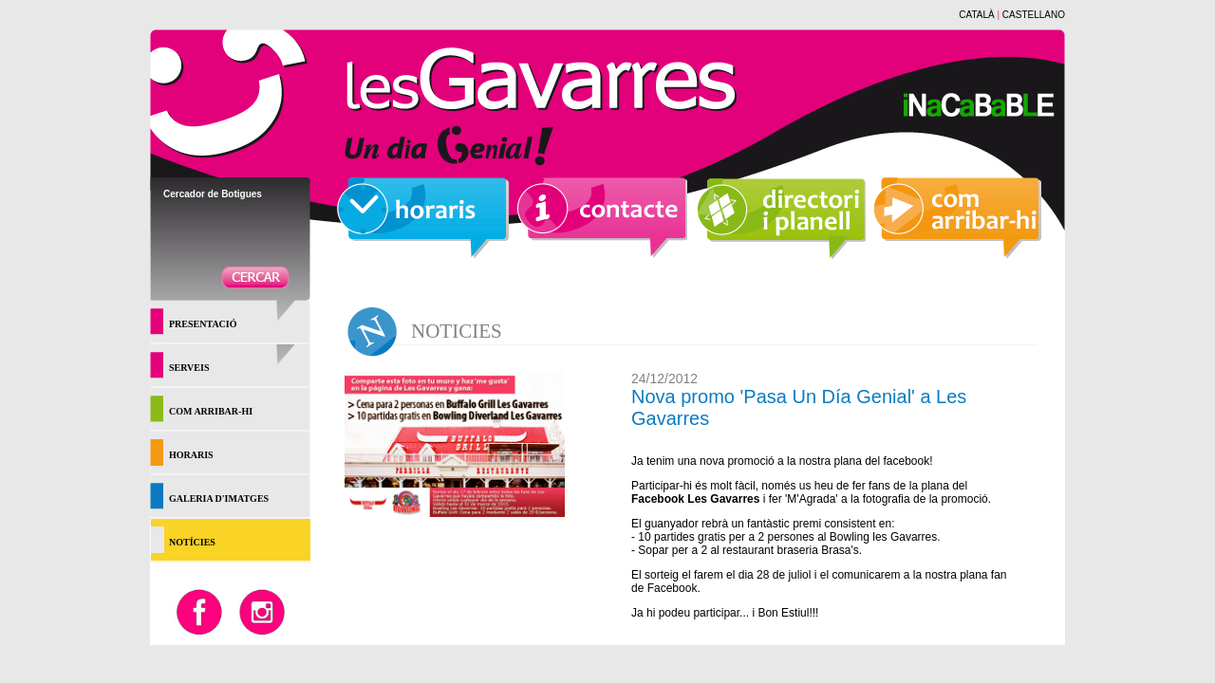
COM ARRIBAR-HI (210, 411)
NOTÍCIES (192, 542)
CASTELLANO (1033, 14)
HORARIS (191, 455)
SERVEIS (189, 367)
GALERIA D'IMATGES (219, 498)
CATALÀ (976, 14)
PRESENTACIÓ (203, 324)
